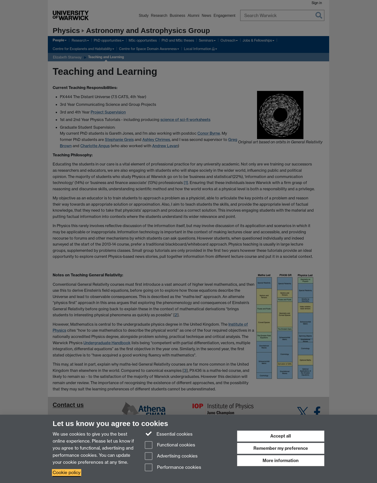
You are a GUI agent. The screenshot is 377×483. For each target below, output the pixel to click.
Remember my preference (280, 448)
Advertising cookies (171, 456)
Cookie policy (67, 472)
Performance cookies (173, 467)
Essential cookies (169, 434)
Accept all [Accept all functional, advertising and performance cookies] (280, 436)
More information (281, 460)
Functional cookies (170, 445)
